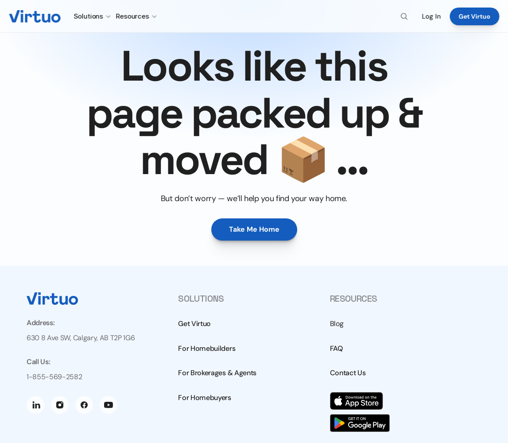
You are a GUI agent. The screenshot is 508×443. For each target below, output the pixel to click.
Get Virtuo (194, 323)
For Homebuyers (204, 397)
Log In (431, 16)
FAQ (336, 348)
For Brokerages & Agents (217, 372)
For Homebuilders (206, 348)
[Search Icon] (404, 16)
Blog (337, 323)
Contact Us (348, 372)
